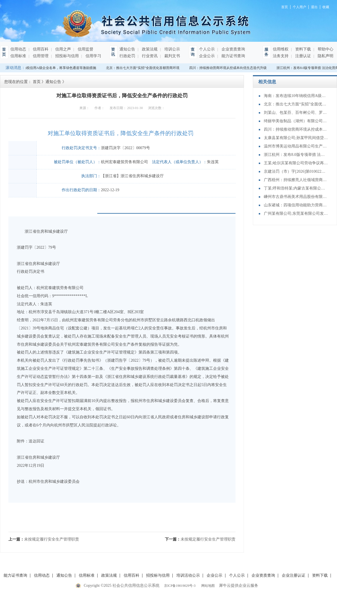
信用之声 (62, 49)
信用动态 (18, 49)
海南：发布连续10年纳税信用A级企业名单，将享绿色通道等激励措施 (296, 96)
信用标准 (18, 56)
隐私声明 (325, 56)
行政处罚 (127, 56)
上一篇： (43, 539)
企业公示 (207, 56)
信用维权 (280, 49)
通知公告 (127, 49)
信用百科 (40, 49)
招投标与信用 (66, 56)
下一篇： (200, 539)
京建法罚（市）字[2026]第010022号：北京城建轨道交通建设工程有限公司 (296, 171)
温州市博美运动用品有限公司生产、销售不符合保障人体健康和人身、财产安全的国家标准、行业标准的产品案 (296, 146)
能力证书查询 (232, 56)
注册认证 (302, 56)
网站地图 (207, 586)
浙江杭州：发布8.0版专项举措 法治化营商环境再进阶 (296, 155)
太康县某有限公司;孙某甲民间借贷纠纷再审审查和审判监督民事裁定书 (296, 138)
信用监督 (85, 49)
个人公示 (207, 49)
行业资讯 (149, 56)
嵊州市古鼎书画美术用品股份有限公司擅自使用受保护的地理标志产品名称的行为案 (296, 197)
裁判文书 (171, 56)
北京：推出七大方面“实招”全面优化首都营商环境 (144, 68)
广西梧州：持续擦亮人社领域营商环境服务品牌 (296, 180)
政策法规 (149, 49)
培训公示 (171, 49)
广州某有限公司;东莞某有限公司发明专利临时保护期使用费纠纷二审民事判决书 (296, 213)
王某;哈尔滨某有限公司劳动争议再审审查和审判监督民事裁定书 (296, 163)
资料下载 (302, 49)
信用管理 (40, 56)
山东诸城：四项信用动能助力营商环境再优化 (296, 205)
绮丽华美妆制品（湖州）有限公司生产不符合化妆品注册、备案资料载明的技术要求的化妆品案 (296, 121)
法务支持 (280, 56)
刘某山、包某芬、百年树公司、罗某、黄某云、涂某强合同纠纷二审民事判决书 (296, 112)
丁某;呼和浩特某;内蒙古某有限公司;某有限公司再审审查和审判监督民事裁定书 (296, 188)
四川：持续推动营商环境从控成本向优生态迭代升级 (228, 68)
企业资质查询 (232, 49)
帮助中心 (325, 49)
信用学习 (92, 56)
